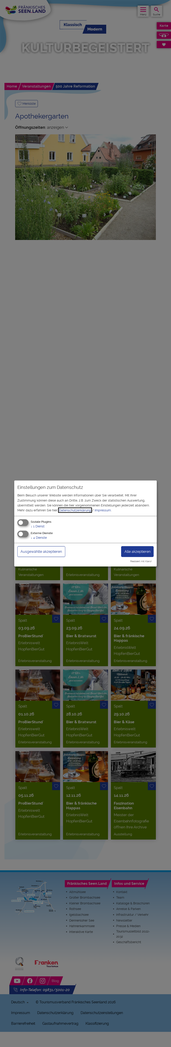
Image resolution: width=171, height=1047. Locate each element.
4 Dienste (39, 537)
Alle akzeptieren (137, 551)
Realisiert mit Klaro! (141, 561)
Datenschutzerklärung (75, 510)
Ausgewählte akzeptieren (41, 551)
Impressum (103, 510)
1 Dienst (38, 526)
